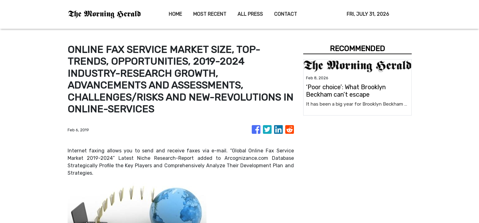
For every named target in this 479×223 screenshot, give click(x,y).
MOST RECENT (209, 14)
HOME (175, 14)
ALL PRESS (250, 14)
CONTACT (285, 14)
